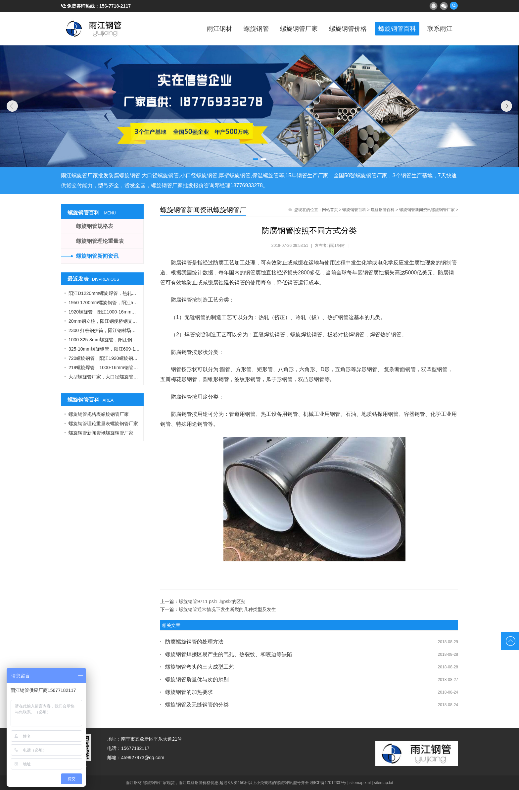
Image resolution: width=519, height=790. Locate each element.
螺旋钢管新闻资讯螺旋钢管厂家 (427, 209)
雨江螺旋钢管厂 (94, 28)
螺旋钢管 (239, 28)
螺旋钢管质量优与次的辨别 (197, 679)
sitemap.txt (383, 782)
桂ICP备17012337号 (328, 782)
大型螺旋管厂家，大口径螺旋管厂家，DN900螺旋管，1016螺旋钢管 (139, 376)
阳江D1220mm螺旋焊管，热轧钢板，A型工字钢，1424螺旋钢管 (135, 293)
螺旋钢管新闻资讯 (97, 256)
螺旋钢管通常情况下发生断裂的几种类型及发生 (227, 609)
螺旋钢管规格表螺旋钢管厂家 (99, 414)
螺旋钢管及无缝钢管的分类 (197, 704)
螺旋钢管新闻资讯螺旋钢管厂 (203, 209)
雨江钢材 (200, 28)
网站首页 (330, 209)
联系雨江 (438, 28)
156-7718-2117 (115, 6)
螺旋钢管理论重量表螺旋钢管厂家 (103, 423)
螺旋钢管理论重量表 (100, 241)
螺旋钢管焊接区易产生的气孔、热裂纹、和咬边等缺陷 (228, 654)
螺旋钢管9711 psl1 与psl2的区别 (212, 601)
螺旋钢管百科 (392, 28)
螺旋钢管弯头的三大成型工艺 (199, 667)
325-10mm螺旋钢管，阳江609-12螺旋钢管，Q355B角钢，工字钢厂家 (140, 349)
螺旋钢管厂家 (286, 28)
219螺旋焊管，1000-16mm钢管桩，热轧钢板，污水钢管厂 (129, 367)
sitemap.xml (360, 782)
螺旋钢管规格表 (94, 226)
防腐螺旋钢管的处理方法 (194, 642)
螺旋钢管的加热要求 (189, 692)
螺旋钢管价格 (339, 28)
